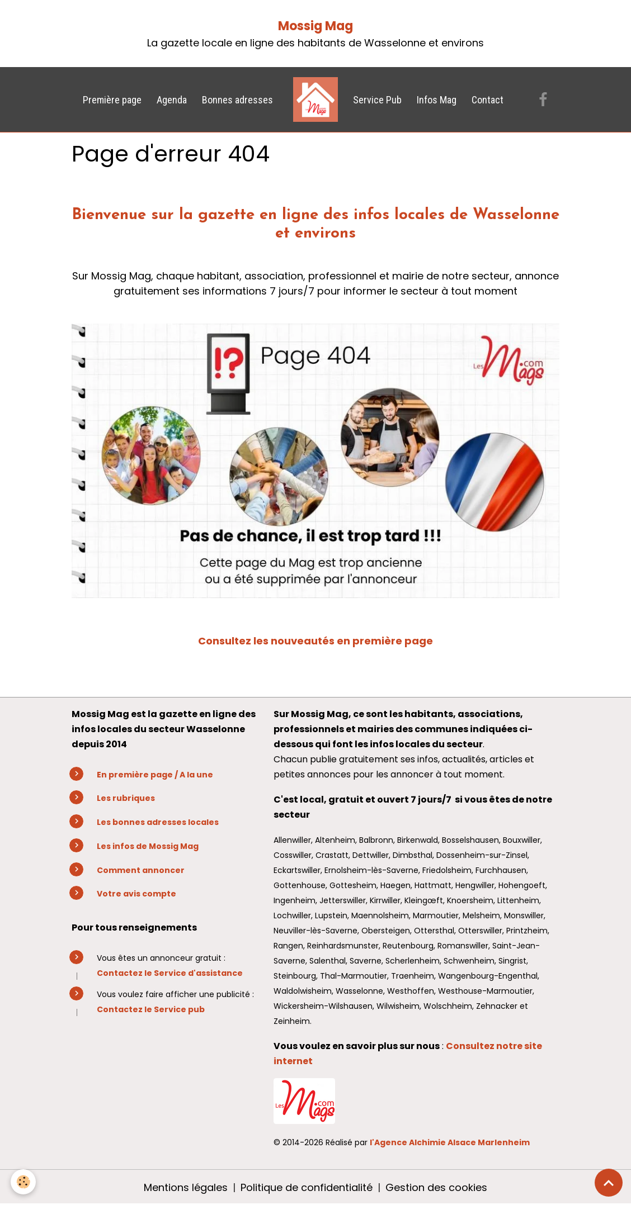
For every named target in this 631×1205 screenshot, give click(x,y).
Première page (112, 100)
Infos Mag (436, 100)
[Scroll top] (609, 1183)
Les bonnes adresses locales (158, 822)
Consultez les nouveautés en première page (315, 641)
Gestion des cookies (436, 1187)
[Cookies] (23, 1181)
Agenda (172, 100)
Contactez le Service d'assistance (170, 973)
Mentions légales (186, 1187)
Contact (487, 100)
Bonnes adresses (237, 100)
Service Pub (377, 100)
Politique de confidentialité (307, 1187)
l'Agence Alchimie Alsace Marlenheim (450, 1142)
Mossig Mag (315, 26)
